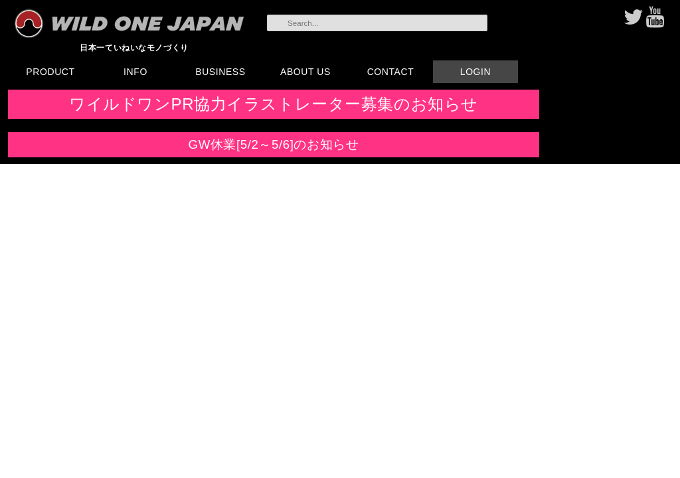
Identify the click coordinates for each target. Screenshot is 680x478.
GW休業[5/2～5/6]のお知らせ (274, 144)
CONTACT (390, 71)
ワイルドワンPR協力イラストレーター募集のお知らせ (273, 104)
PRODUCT (50, 71)
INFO (135, 71)
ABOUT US (305, 71)
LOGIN (475, 71)
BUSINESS (220, 71)
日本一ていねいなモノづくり (134, 47)
